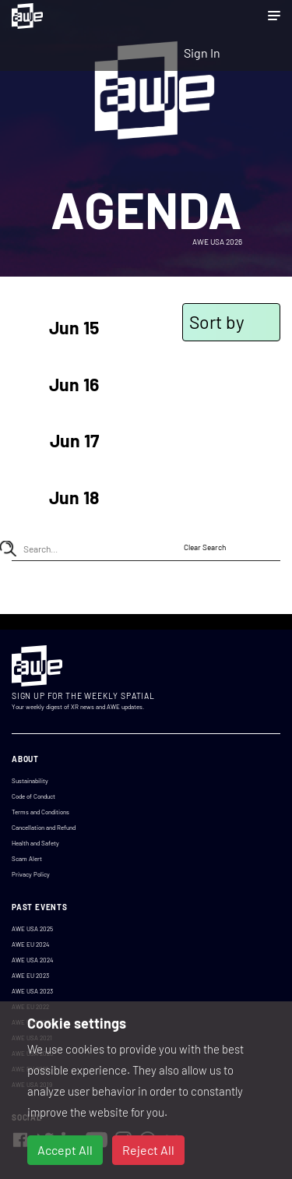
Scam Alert (27, 859)
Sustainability (30, 781)
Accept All (65, 1149)
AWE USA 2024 (32, 960)
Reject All (148, 1149)
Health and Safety (35, 843)
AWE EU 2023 (30, 976)
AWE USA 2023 (32, 991)
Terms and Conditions (40, 812)
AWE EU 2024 (30, 944)
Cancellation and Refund (44, 827)
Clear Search (205, 547)
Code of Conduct (33, 796)
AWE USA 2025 (32, 929)
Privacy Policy (31, 874)
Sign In (202, 52)
